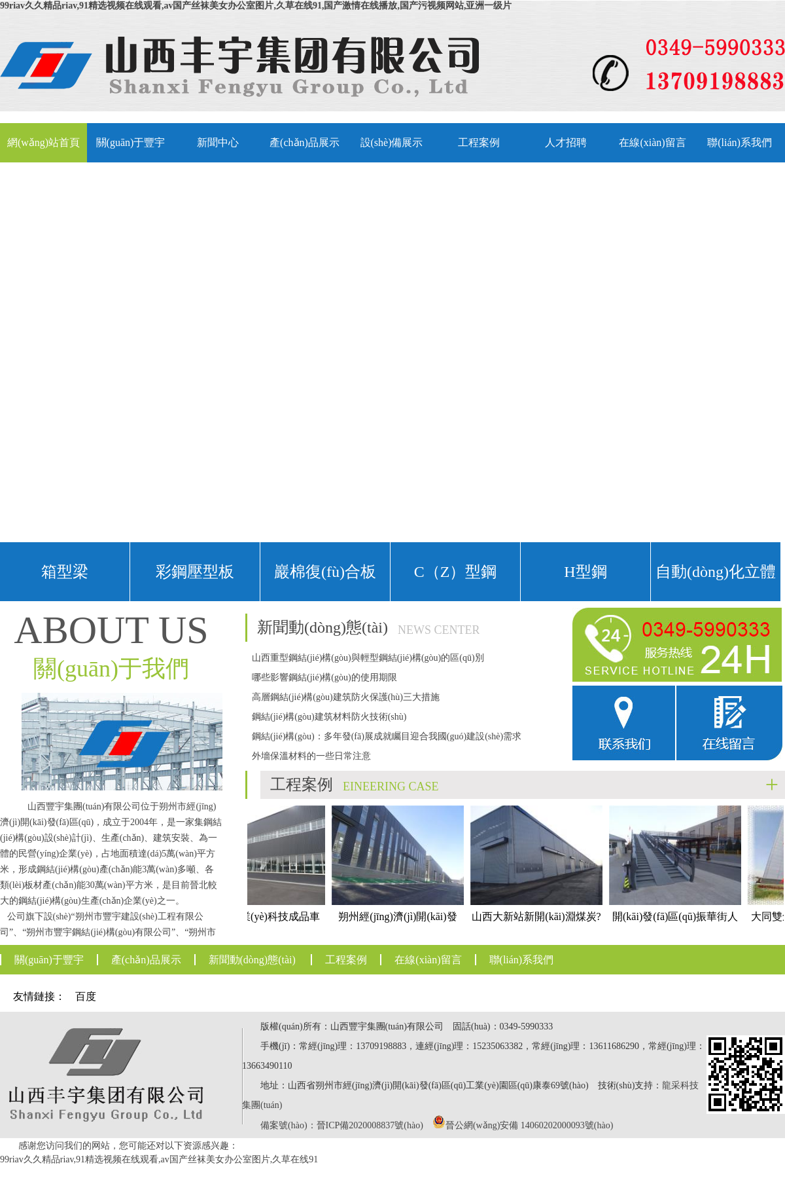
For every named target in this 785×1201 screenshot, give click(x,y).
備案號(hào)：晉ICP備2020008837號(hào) (341, 1125)
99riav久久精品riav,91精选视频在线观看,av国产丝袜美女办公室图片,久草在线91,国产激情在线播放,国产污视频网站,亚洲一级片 (256, 5)
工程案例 (479, 142)
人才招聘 (566, 142)
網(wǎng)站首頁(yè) (43, 149)
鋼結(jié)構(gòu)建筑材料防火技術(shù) (329, 717)
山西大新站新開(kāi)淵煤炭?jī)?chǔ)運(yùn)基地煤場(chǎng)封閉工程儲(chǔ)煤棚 (540, 887)
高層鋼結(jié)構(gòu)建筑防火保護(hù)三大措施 (346, 697)
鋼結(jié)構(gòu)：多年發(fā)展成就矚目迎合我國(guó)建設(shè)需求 (386, 736)
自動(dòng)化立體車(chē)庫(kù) (715, 582)
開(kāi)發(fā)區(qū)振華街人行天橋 (679, 875)
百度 (85, 996)
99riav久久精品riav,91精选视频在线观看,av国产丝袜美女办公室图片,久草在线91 (159, 1159)
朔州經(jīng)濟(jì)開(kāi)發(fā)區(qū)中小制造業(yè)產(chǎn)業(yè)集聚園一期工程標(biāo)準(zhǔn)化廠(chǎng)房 (402, 910)
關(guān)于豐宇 (131, 142)
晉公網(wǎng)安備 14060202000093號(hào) (529, 1125)
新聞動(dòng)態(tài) (252, 959)
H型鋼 (585, 571)
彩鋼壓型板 (195, 571)
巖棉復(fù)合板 (325, 571)
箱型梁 (64, 571)
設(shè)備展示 (391, 142)
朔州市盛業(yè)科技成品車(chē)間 (263, 875)
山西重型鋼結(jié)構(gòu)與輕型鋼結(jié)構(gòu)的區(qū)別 (368, 658)
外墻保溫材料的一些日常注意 (311, 756)
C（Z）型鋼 (455, 571)
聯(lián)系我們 (739, 142)
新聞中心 (218, 142)
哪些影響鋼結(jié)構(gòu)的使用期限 (324, 677)
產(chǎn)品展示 (305, 142)
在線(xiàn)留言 (652, 142)
